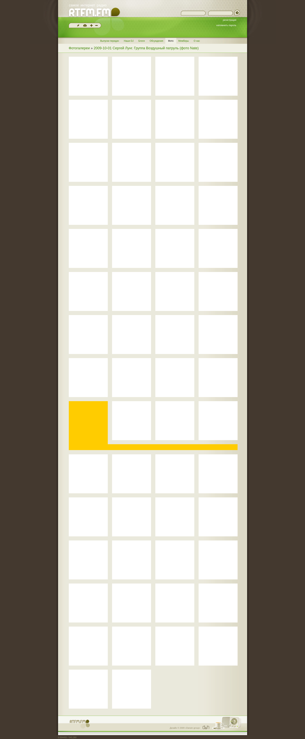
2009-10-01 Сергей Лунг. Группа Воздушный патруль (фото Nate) (146, 48)
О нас (197, 41)
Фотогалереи (79, 48)
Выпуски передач (109, 41)
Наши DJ (128, 41)
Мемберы (183, 41)
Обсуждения (156, 41)
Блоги (141, 41)
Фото (171, 41)
